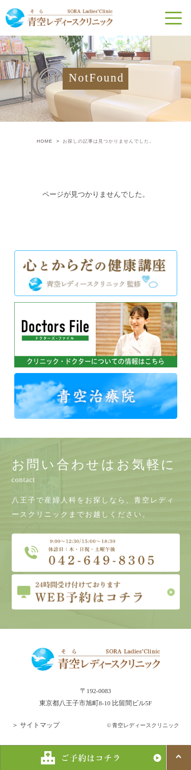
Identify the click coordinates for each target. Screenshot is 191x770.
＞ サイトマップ (36, 725)
